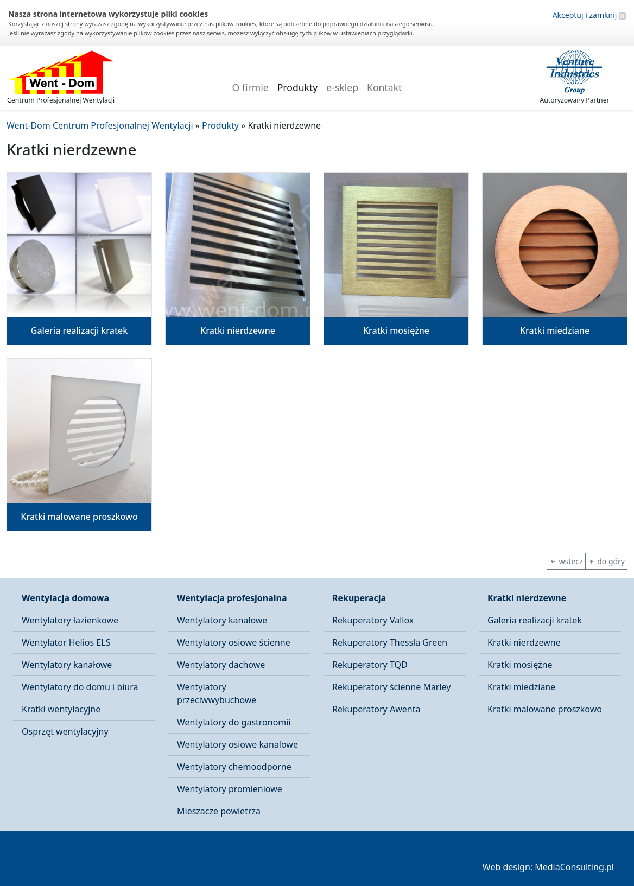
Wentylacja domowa (65, 598)
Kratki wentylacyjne (61, 709)
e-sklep (342, 87)
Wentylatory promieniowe (229, 789)
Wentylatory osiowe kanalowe (237, 744)
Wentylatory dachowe (221, 665)
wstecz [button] (566, 561)
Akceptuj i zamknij (589, 15)
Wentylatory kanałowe (67, 665)
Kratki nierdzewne (526, 598)
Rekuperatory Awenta (376, 709)
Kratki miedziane (521, 687)
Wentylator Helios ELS (66, 642)
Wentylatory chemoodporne (234, 767)
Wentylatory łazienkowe (70, 620)
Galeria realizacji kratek (534, 620)
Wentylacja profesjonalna (232, 598)
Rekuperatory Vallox (373, 620)
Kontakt (384, 87)
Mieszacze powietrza (219, 811)
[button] (79, 258)
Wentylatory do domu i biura (80, 687)
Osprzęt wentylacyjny (65, 731)
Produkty (297, 87)
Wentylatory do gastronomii (234, 722)
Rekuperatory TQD (370, 665)
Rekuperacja (359, 598)
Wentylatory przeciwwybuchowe (216, 693)
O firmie (250, 87)
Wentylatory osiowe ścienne (233, 642)
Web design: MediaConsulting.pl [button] (548, 867)
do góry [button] (606, 561)
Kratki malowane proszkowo (544, 709)
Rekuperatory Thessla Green (389, 642)
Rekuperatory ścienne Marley (391, 687)
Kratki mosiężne (520, 665)
